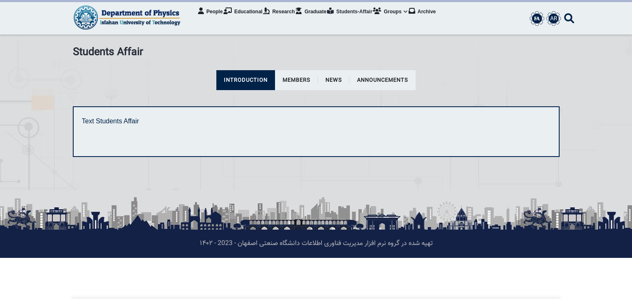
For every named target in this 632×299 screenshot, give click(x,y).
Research (286, 18)
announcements (382, 80)
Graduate (320, 18)
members (296, 80)
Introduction (246, 80)
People (213, 18)
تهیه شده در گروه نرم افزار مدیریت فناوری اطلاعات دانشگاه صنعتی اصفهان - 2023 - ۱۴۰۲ (316, 243)
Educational (247, 18)
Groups (404, 18)
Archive (439, 18)
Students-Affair (361, 18)
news (333, 80)
